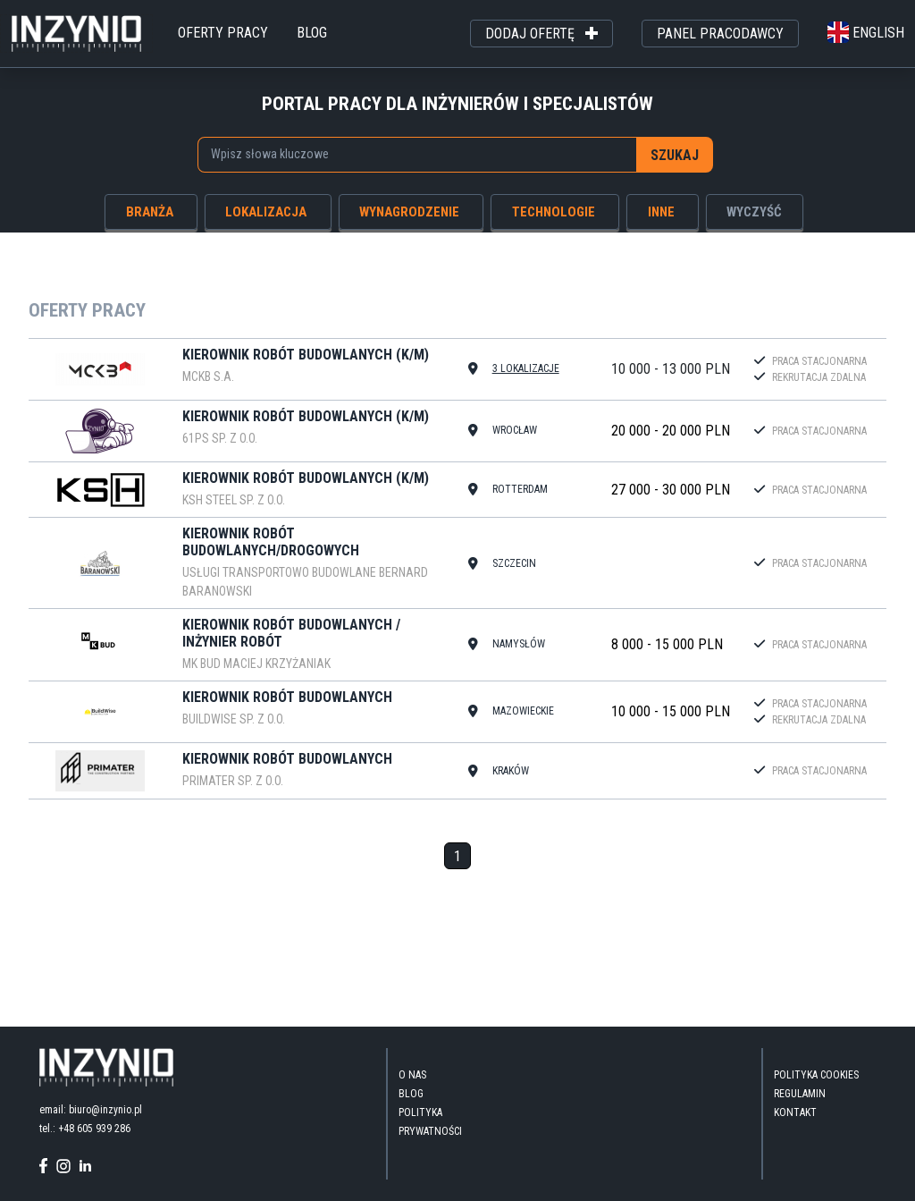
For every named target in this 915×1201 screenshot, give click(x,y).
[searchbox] (408, 154)
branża (149, 212)
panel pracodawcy (720, 33)
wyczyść (754, 212)
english (865, 32)
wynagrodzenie (409, 212)
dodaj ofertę (541, 34)
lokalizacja (265, 212)
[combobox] (417, 155)
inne (661, 212)
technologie (553, 212)
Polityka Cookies (816, 1075)
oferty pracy (223, 32)
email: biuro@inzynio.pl (90, 1110)
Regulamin (800, 1093)
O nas (412, 1075)
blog (312, 32)
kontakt (795, 1112)
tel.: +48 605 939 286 (84, 1128)
